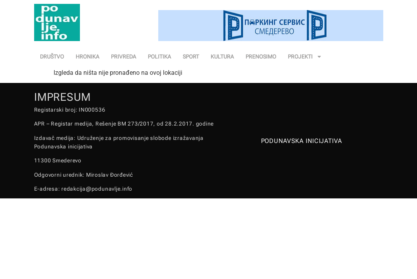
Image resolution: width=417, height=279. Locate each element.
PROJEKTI (305, 56)
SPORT (191, 56)
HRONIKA (87, 56)
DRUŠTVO (52, 56)
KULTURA (222, 56)
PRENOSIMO (261, 56)
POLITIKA (159, 56)
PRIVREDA (123, 56)
